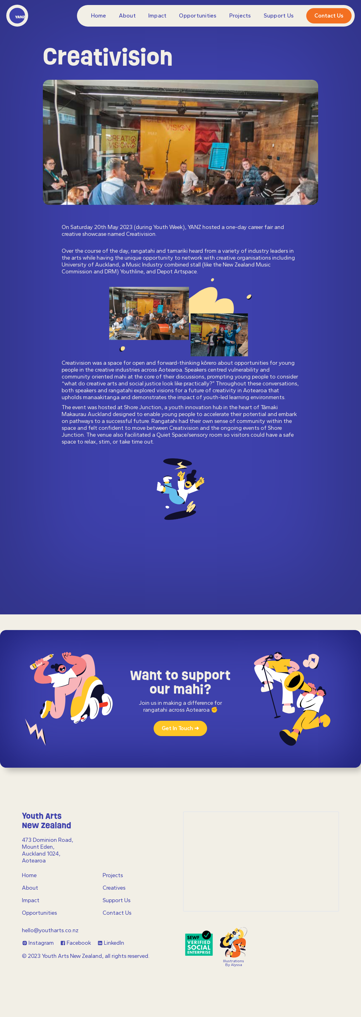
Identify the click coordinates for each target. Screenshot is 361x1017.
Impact (157, 15)
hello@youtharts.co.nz (50, 930)
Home (98, 15)
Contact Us (117, 913)
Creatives (114, 888)
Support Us (279, 15)
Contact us (328, 15)
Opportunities (197, 15)
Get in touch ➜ (180, 728)
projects (240, 15)
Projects (113, 875)
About (127, 15)
